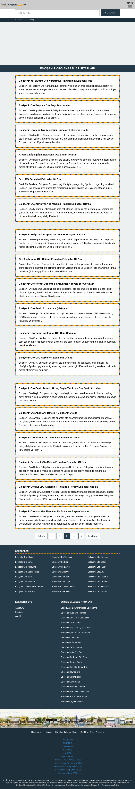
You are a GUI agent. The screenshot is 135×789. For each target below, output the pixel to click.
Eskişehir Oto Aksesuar (62, 557)
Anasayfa (19, 608)
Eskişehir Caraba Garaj (71, 662)
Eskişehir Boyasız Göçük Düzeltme (76, 627)
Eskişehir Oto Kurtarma (25, 567)
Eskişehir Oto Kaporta (98, 577)
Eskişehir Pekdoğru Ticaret (73, 687)
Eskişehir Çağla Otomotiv (72, 701)
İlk (41, 536)
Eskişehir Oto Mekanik (25, 591)
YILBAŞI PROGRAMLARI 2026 (67, 760)
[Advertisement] (67, 43)
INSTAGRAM (67, 746)
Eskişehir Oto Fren (60, 562)
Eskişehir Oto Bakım (61, 577)
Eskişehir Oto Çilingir (61, 581)
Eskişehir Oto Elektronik (99, 586)
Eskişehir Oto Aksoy (70, 637)
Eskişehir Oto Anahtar (25, 581)
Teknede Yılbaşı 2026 (67, 773)
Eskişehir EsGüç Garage (72, 647)
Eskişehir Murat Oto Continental (75, 691)
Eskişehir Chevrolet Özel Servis (29, 586)
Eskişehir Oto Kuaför (61, 591)
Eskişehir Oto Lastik (61, 567)
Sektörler (19, 612)
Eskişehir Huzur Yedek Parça (74, 696)
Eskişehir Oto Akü (96, 572)
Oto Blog (19, 616)
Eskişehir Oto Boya (24, 562)
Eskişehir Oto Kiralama (98, 581)
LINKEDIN (67, 753)
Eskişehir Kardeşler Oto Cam (74, 657)
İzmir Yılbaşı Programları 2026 (67, 770)
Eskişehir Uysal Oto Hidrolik (73, 613)
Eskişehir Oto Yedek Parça (27, 572)
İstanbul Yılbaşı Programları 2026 (67, 763)
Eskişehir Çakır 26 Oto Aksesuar (75, 632)
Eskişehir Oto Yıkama (97, 591)
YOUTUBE (68, 750)
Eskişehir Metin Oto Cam (72, 652)
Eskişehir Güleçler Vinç (71, 642)
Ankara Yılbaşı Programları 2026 (67, 766)
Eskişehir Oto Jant (23, 577)
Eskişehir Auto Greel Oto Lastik (75, 618)
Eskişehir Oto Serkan (70, 682)
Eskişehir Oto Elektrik (25, 557)
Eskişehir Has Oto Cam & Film (74, 667)
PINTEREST (67, 756)
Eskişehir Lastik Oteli (61, 572)
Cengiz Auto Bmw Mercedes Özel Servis (79, 608)
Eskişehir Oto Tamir (97, 567)
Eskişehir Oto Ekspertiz (98, 557)
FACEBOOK (67, 740)
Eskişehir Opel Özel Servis (64, 586)
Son (93, 536)
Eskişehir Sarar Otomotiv (72, 622)
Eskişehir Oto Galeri (97, 562)
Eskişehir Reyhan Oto (70, 672)
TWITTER (67, 743)
